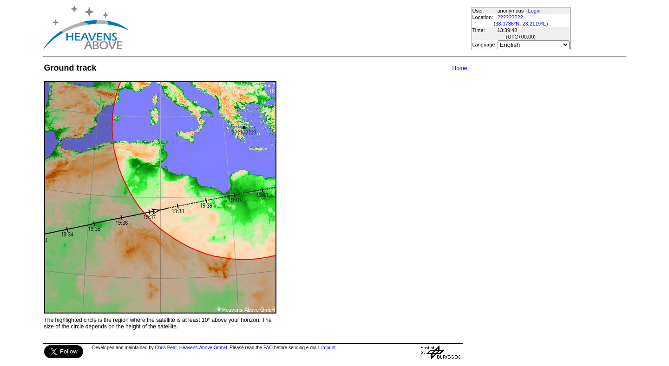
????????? (510, 17)
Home (459, 68)
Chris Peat (166, 347)
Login (534, 10)
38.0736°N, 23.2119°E (520, 23)
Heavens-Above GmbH (203, 347)
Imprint (328, 347)
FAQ (268, 347)
